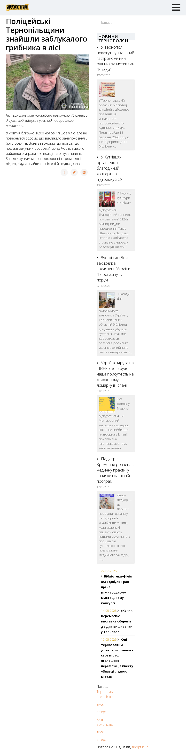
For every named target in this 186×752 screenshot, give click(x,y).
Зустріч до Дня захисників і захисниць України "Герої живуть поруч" (113, 269)
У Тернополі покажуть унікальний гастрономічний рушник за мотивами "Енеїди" (115, 58)
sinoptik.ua (140, 747)
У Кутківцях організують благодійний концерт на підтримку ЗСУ (109, 168)
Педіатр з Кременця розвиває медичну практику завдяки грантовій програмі (115, 470)
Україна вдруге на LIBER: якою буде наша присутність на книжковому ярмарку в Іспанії (115, 374)
